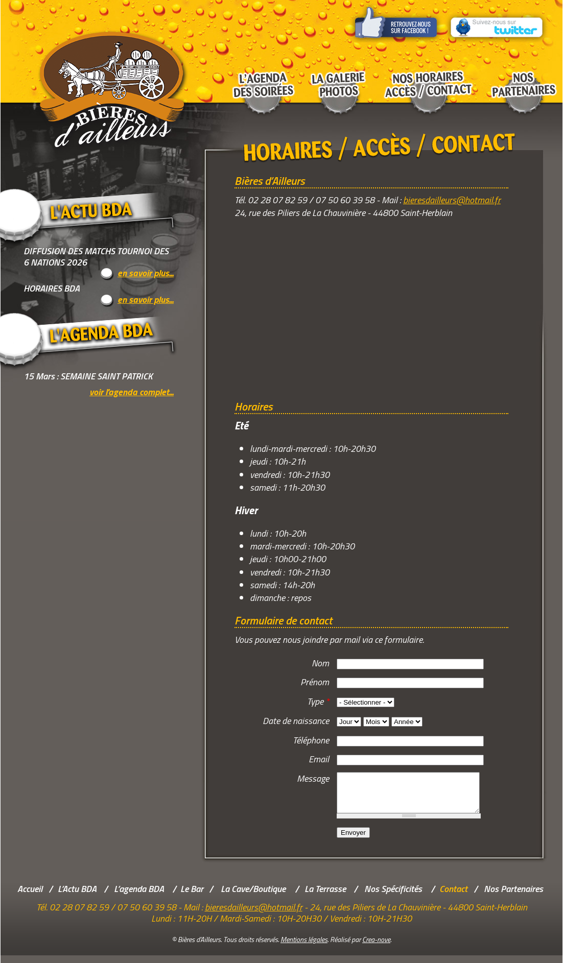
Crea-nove (376, 947)
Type (318, 701)
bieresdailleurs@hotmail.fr (452, 200)
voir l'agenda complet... (131, 392)
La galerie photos (338, 81)
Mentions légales (303, 947)
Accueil (29, 896)
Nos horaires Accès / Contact (428, 81)
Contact (453, 896)
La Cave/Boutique (253, 896)
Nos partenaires (521, 81)
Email (319, 759)
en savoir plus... (146, 274)
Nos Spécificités (393, 896)
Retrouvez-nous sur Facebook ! (396, 21)
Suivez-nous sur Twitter (497, 21)
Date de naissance (296, 720)
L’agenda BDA (139, 896)
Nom (320, 663)
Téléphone (311, 740)
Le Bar (191, 896)
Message (313, 778)
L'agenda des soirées (260, 81)
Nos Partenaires (513, 896)
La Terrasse (325, 896)
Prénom (314, 682)
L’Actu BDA (77, 896)
